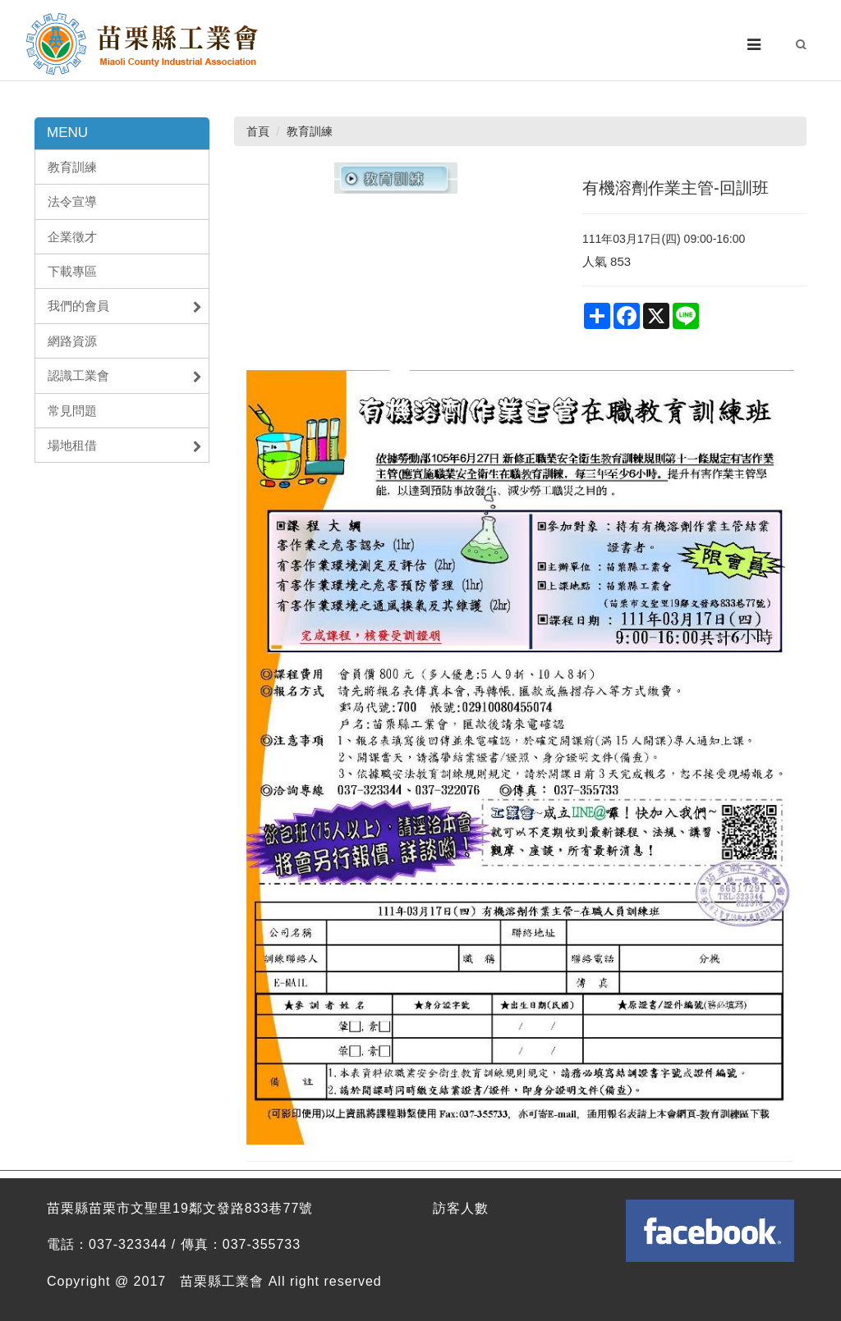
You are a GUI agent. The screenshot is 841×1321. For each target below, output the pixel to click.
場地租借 (125, 445)
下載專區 (72, 271)
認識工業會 (125, 375)
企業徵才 (72, 237)
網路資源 (72, 341)
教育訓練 (72, 167)
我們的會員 (125, 306)
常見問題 (72, 411)
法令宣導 (72, 201)
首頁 (257, 131)
